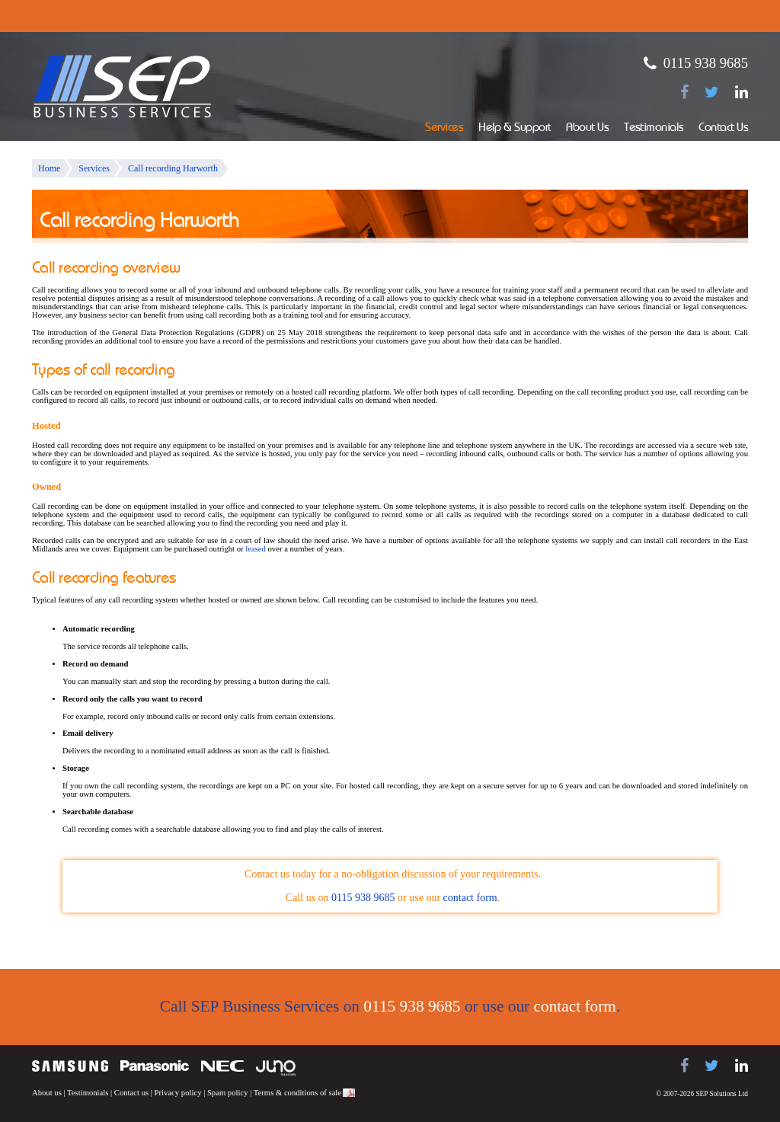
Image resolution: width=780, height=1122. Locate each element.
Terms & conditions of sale (297, 1092)
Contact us (131, 1092)
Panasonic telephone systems (154, 1066)
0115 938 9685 (705, 63)
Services (444, 128)
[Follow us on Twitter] (712, 92)
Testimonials (653, 128)
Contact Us (723, 128)
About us (47, 1092)
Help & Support (514, 128)
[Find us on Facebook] (684, 92)
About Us (587, 128)
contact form (470, 897)
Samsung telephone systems (70, 1066)
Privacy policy (178, 1092)
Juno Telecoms (276, 1068)
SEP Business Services (122, 87)
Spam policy (227, 1092)
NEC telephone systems (222, 1066)
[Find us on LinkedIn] (741, 92)
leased (255, 549)
